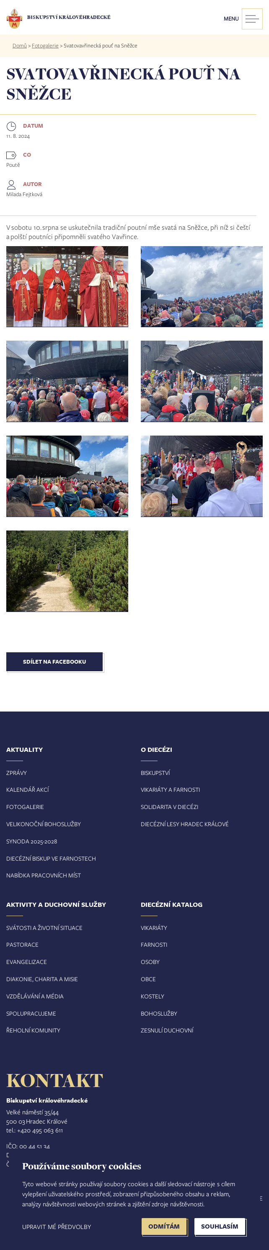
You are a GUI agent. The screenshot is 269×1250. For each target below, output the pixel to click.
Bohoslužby (159, 1013)
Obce (148, 979)
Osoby (150, 962)
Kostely (152, 996)
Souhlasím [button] (219, 1226)
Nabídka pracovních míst (43, 875)
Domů (20, 45)
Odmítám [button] (164, 1226)
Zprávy (16, 773)
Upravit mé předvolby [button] (56, 1226)
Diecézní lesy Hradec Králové (185, 824)
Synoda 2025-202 (30, 841)
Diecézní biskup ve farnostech (51, 858)
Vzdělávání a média (35, 996)
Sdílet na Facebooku (54, 661)
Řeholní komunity (33, 1030)
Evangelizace (26, 962)
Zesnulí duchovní (167, 1030)
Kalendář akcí (27, 789)
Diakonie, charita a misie (42, 979)
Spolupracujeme (31, 1013)
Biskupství (155, 773)
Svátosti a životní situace (44, 928)
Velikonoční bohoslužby (43, 824)
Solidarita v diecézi (169, 807)
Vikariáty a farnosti (170, 789)
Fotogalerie (45, 45)
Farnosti (154, 944)
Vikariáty (154, 928)
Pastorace (22, 944)
